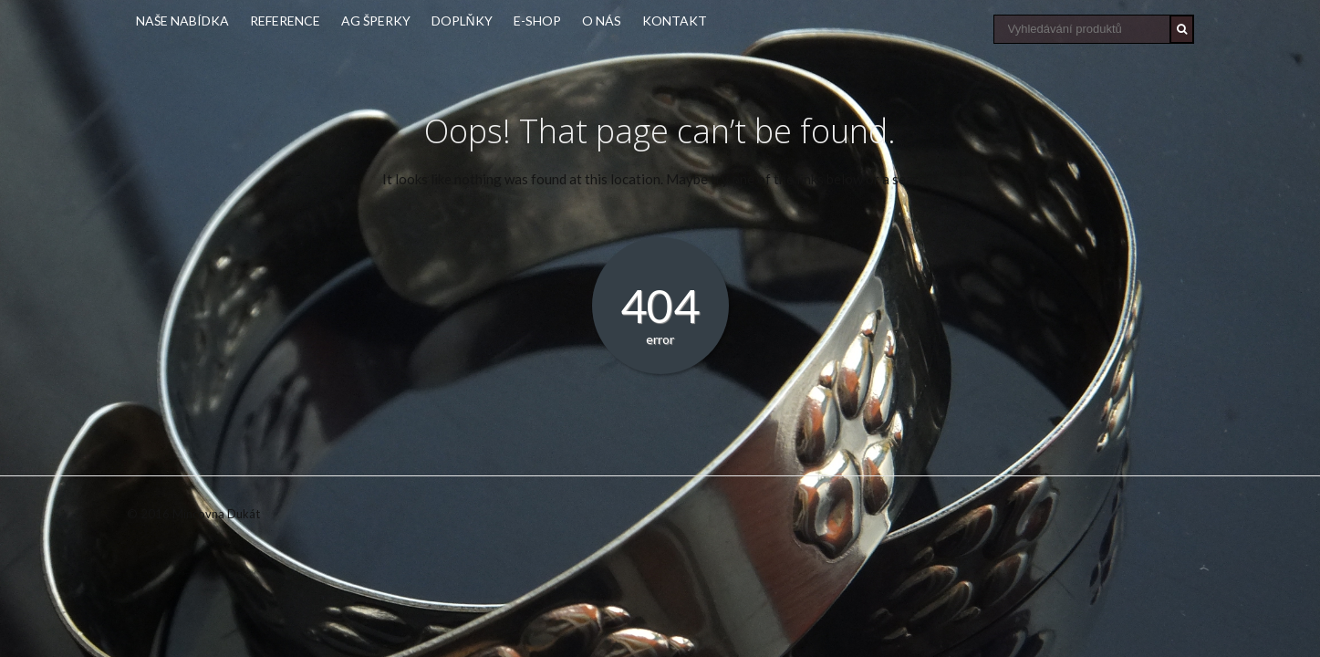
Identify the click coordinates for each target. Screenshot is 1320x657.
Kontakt (674, 20)
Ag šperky (376, 20)
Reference (285, 20)
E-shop (537, 20)
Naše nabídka (182, 20)
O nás (601, 20)
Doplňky (462, 20)
